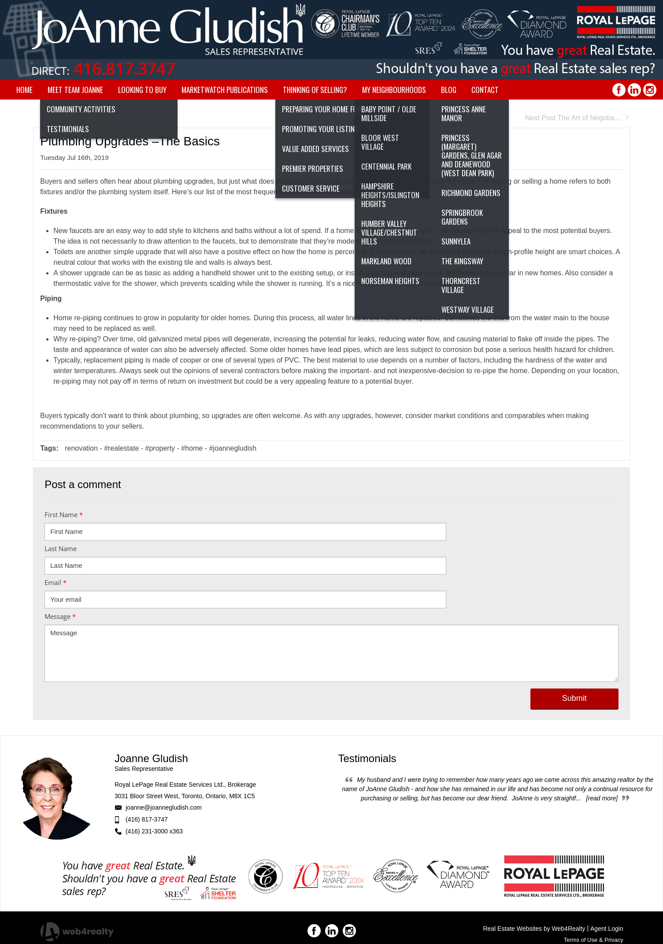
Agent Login (606, 928)
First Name (63, 514)
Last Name (60, 548)
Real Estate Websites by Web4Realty (534, 928)
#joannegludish (232, 448)
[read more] (602, 798)
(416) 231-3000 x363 (154, 831)
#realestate (121, 448)
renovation (81, 448)
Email (55, 582)
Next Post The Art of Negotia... (577, 118)
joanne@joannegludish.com (164, 807)
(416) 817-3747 (147, 819)
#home (192, 448)
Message (60, 616)
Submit (574, 698)
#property (160, 448)
